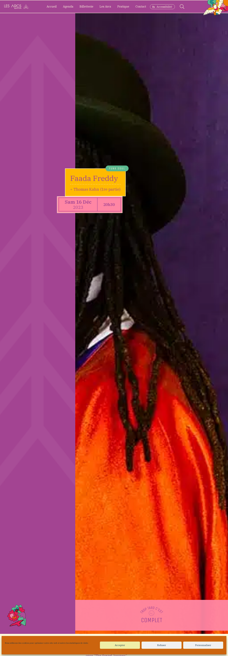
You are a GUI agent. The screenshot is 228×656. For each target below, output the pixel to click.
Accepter (120, 645)
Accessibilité (164, 6)
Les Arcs (105, 6)
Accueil (52, 6)
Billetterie (86, 6)
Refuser (161, 645)
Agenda (68, 6)
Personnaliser (203, 645)
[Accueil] (16, 6)
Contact (140, 6)
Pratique (123, 6)
